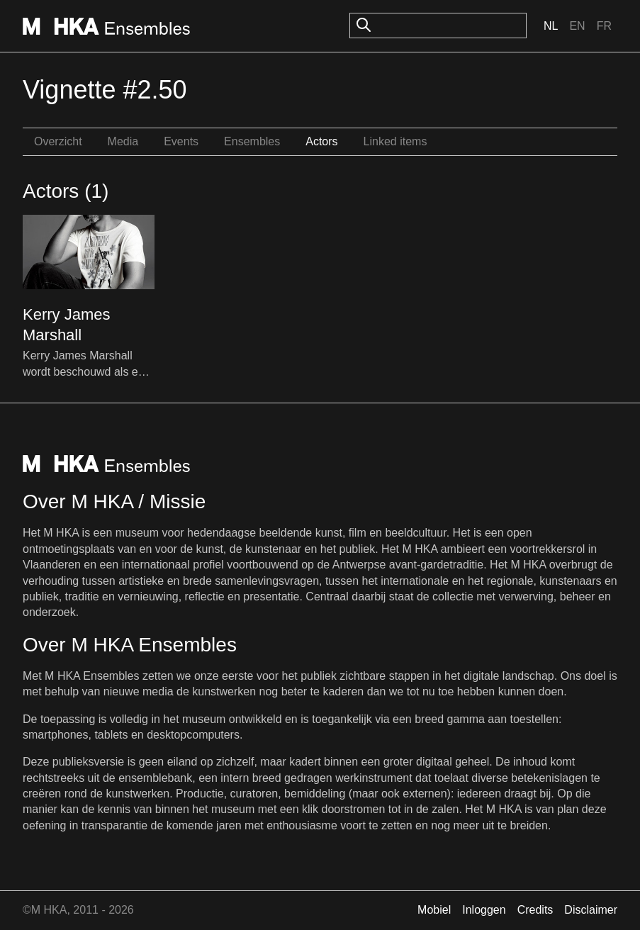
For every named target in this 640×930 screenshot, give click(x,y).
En (577, 26)
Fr (604, 26)
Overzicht (58, 141)
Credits (535, 910)
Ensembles (252, 141)
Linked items (395, 141)
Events (181, 141)
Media (123, 141)
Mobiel (434, 910)
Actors (321, 141)
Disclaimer (590, 910)
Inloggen (483, 910)
